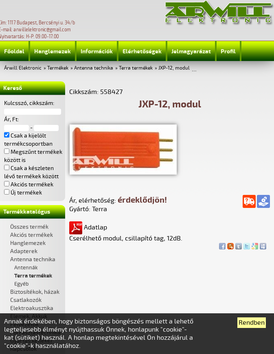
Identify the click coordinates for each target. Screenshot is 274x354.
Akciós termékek (31, 235)
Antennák (26, 267)
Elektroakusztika (31, 308)
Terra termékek (136, 68)
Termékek (57, 68)
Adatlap (88, 227)
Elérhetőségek (142, 51)
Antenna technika (93, 68)
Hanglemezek (52, 51)
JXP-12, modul (174, 68)
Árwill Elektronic (23, 68)
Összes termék (29, 226)
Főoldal (14, 51)
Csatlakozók (26, 300)
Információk (97, 51)
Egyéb (21, 284)
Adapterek (23, 251)
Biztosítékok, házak (34, 291)
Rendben (252, 323)
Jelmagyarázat (191, 51)
